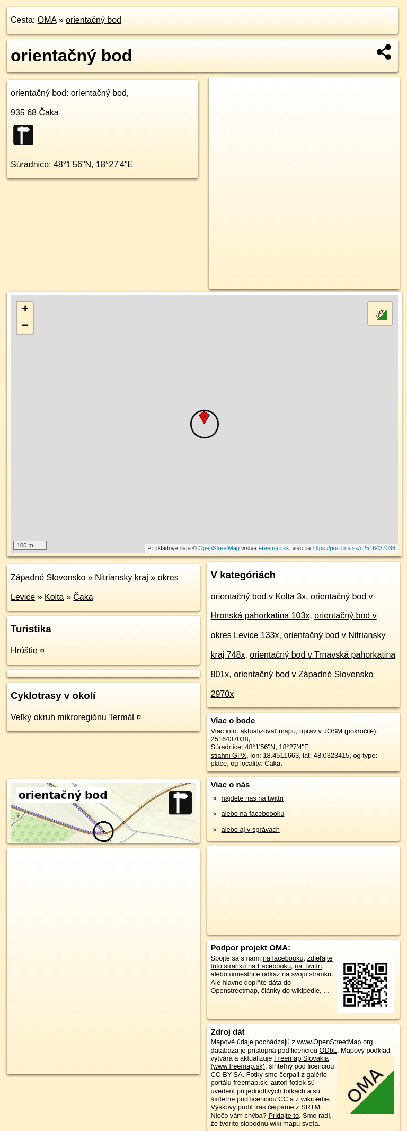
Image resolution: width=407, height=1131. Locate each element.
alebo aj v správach (251, 829)
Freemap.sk (273, 548)
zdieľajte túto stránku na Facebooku (272, 962)
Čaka (83, 597)
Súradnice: (31, 164)
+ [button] (25, 310)
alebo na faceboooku (253, 814)
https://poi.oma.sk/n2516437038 (354, 548)
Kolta (54, 597)
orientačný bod (93, 19)
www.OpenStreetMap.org (335, 1042)
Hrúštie (24, 650)
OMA (47, 19)
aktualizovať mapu (268, 731)
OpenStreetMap (219, 548)
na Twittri (308, 966)
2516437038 (230, 739)
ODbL (328, 1050)
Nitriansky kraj (121, 577)
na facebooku (283, 958)
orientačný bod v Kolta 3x (258, 596)
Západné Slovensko (48, 577)
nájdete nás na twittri (253, 798)
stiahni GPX (229, 755)
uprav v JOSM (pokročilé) (337, 731)
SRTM (310, 1107)
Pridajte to (283, 1115)
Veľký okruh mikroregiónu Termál (72, 717)
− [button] (25, 326)
